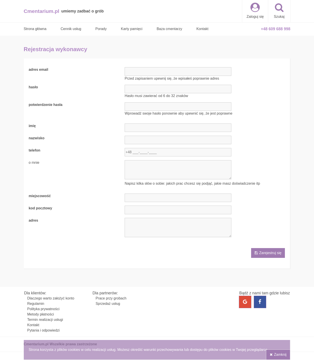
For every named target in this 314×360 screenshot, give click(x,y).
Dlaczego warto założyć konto (50, 298)
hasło (33, 87)
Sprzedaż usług (108, 303)
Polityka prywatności (43, 309)
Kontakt (33, 325)
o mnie (34, 163)
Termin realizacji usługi (45, 320)
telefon (34, 150)
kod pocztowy (40, 208)
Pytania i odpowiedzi (43, 330)
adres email (38, 70)
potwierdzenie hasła (45, 105)
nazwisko (36, 138)
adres (33, 220)
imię (32, 126)
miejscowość (40, 196)
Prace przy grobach (111, 298)
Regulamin (35, 303)
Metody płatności (40, 314)
